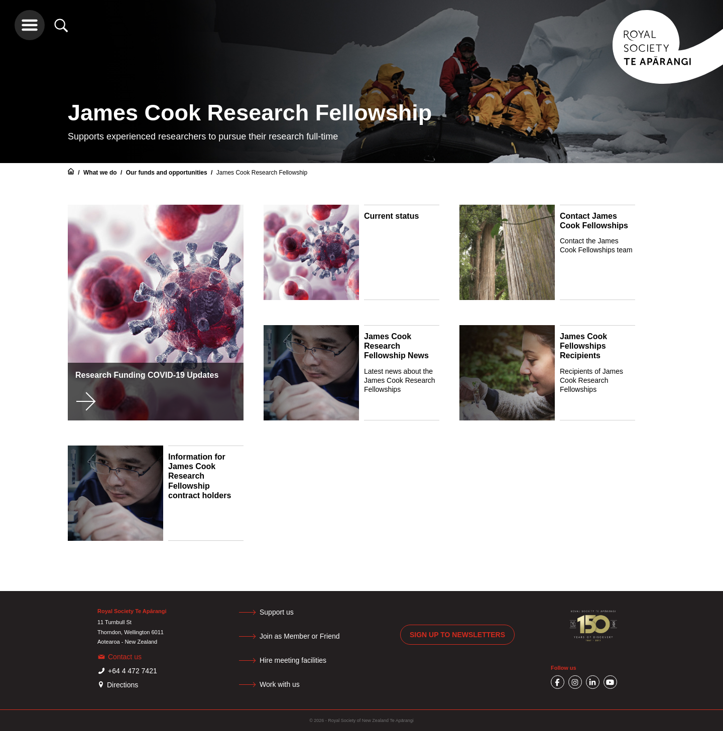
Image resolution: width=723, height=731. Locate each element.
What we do (100, 172)
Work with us (280, 684)
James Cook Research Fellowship (261, 172)
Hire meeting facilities (293, 660)
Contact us (125, 657)
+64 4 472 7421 (132, 671)
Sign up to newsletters (457, 635)
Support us (277, 612)
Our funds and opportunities (167, 172)
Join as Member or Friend (300, 636)
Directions (122, 685)
